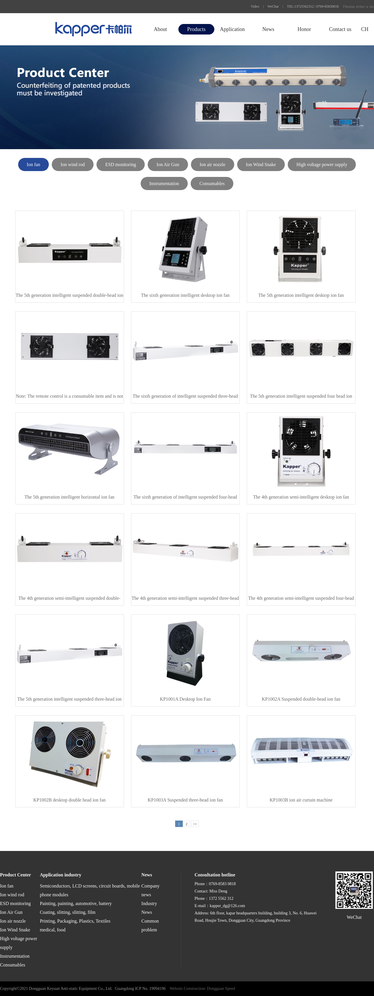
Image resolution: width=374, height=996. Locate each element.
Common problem (150, 925)
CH (364, 29)
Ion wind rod (73, 164)
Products (196, 29)
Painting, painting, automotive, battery (76, 903)
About (160, 29)
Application (232, 29)
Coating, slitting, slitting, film (67, 912)
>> (195, 824)
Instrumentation (164, 183)
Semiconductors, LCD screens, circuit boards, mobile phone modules (90, 890)
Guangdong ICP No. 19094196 (140, 988)
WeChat (273, 6)
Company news (151, 890)
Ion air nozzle (212, 164)
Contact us (340, 29)
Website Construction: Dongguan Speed (202, 988)
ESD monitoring (120, 164)
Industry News (149, 908)
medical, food (53, 929)
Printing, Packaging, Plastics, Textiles (75, 921)
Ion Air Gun (167, 164)
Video (255, 6)
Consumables (212, 183)
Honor (304, 29)
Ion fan (33, 164)
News (268, 29)
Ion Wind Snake (261, 164)
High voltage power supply (322, 164)
